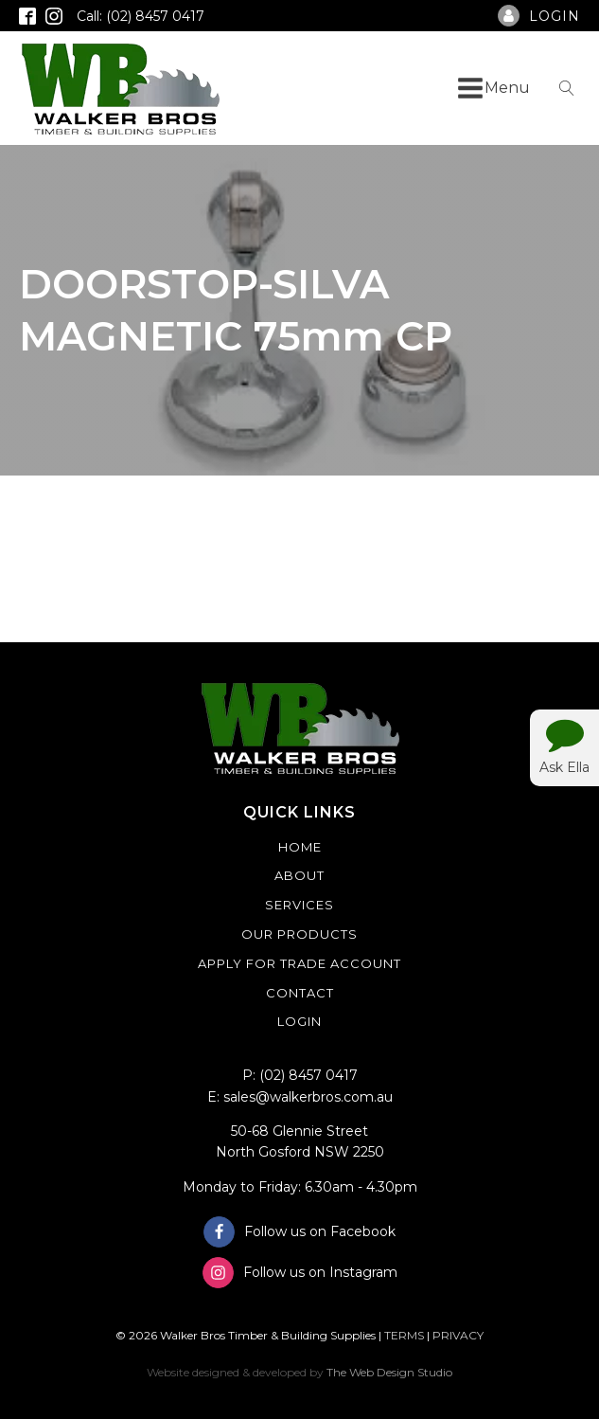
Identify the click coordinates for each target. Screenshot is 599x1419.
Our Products (299, 934)
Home (300, 846)
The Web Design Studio (389, 1372)
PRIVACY (458, 1335)
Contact (300, 992)
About (299, 875)
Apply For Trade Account (299, 963)
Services (299, 904)
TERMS (404, 1335)
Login (299, 1021)
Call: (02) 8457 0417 (140, 16)
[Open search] (567, 88)
